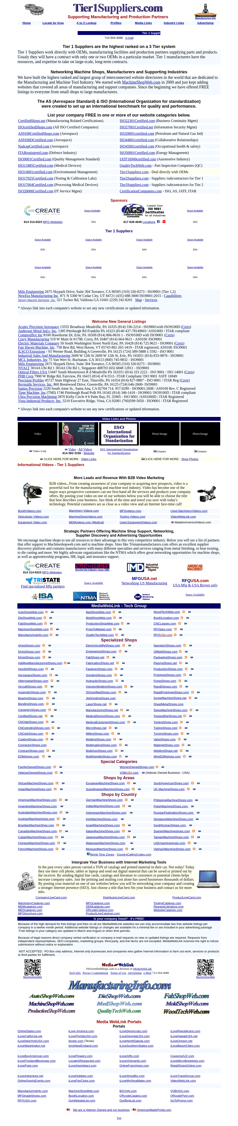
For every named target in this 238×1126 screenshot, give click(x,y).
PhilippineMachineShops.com (173, 800)
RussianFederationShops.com (173, 812)
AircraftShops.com (30, 686)
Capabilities (172, 296)
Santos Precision (30, 388)
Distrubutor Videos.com (33, 516)
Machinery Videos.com (84, 510)
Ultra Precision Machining (37, 397)
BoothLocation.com (166, 618)
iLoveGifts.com (129, 1056)
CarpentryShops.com (32, 710)
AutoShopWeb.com (31, 612)
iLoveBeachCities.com (185, 1045)
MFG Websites (53, 222)
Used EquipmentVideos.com (138, 522)
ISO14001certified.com (35, 172)
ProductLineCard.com (186, 897)
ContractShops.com (31, 750)
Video (72, 449)
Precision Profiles (31, 380)
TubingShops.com (165, 728)
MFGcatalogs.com (98, 903)
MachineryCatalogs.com (34, 903)
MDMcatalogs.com (30, 906)
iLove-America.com (81, 1031)
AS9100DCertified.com (35, 140)
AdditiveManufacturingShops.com (40, 663)
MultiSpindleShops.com (101, 756)
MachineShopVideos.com (86, 516)
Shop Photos (189, 459)
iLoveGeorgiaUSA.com (134, 1036)
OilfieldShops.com (165, 651)
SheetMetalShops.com (168, 704)
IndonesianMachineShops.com (106, 812)
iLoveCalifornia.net (30, 1036)
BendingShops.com (31, 704)
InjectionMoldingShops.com (104, 686)
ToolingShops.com (165, 722)
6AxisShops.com (29, 657)
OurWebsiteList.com (82, 1100)
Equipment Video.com (32, 522)
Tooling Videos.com (132, 516)
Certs (186, 327)
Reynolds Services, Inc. (35, 384)
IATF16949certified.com (138, 159)
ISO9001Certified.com (34, 159)
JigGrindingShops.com (101, 698)
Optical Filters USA (32, 372)
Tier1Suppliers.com (134, 172)
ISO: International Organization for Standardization (119, 451)
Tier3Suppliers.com (134, 185)
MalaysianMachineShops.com (105, 843)
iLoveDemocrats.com (133, 1031)
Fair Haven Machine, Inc (36, 347)
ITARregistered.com (33, 153)
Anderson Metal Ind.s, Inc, (37, 331)
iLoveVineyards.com (132, 1060)
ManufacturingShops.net (102, 710)
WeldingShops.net (165, 750)
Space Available (92, 210)
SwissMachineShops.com (170, 710)
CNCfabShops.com (30, 722)
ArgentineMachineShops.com (37, 806)
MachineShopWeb (32, 977)
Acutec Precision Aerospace (38, 327)
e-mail (129, 38)
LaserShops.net (96, 704)
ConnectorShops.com (32, 745)
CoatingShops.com (30, 739)
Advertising (135, 973)
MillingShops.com (97, 733)
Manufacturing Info (205, 18)
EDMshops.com (28, 756)
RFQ (162, 635)
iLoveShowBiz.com (132, 1076)
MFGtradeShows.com (32, 1095)
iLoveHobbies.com (81, 1076)
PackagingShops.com (167, 657)
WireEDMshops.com (166, 756)
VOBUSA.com (179, 1091)
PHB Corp (25, 376)
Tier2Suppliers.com (134, 178)
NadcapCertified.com (33, 146)
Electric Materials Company (38, 343)
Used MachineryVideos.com (189, 511)
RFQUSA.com (27, 1100)
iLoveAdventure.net (30, 1076)
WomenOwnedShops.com (137, 767)
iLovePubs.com (28, 1065)
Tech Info (75, 973)
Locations (149, 222)
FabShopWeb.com (30, 623)
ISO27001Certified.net (136, 127)
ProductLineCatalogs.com (103, 913)
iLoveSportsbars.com (82, 1065)
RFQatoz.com (162, 629)
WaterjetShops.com (166, 745)
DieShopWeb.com (30, 618)
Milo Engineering (31, 292)
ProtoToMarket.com (99, 629)
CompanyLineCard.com (51, 897)
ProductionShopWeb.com (102, 623)
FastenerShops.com (99, 669)
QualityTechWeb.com (135, 165)
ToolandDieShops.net (167, 716)
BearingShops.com (30, 698)
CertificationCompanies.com (141, 191)
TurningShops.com (165, 733)
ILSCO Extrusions (31, 351)
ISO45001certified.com (137, 146)
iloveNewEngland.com (83, 1045)
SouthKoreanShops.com (170, 825)
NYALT (24, 368)
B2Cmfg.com (128, 1091)
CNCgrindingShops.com (34, 728)
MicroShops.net (96, 728)
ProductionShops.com (167, 669)
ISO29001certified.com (137, 133)
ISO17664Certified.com (35, 185)
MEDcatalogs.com (30, 910)
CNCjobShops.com (30, 733)
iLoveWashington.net (31, 1045)
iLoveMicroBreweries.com (187, 1060)
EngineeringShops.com (101, 651)
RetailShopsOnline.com (185, 1065)
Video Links (88, 459)
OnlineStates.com (29, 1031)
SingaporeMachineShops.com (173, 819)
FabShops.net (95, 657)
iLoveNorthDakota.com (134, 1041)
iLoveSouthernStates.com (136, 1045)
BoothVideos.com (29, 511)
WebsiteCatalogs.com (167, 910)
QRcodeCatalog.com (100, 910)
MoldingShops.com (98, 739)
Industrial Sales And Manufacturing (44, 356)
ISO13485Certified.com (35, 165)
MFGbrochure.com (30, 913)
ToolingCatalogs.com (167, 903)
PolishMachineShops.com (170, 806)
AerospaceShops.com (32, 675)
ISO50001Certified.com (137, 153)
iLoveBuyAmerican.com (33, 1056)
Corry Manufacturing (33, 339)
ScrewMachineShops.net (169, 698)
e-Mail (147, 973)
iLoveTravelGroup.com (185, 1076)
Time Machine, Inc (32, 393)
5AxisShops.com (29, 651)
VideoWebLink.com (183, 516)
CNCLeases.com (164, 623)
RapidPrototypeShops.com (171, 692)
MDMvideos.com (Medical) (86, 522)
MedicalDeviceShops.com (103, 716)
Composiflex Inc (30, 335)
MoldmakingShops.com (101, 745)
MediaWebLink (142, 968)
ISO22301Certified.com (137, 121)
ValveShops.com (164, 739)
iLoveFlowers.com (81, 1056)
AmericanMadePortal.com (154, 1110)
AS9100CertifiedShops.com (38, 133)
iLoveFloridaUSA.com (83, 1036)
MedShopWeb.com (98, 612)
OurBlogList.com (130, 1100)
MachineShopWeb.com (141, 82)
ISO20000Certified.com (35, 191)
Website (89, 453)
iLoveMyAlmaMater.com (135, 1080)
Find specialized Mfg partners (43, 586)
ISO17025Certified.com (35, 178)
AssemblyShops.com (32, 692)
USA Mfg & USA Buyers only (195, 585)
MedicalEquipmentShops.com (105, 722)
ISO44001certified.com (137, 140)
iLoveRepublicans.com (185, 1031)
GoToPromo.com (181, 1100)
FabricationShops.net (100, 663)
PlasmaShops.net (165, 663)
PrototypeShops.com (167, 675)
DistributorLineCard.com (119, 897)
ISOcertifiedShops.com (35, 127)
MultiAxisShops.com (99, 750)
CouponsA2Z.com (182, 1056)
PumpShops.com (164, 681)
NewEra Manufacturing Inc (38, 296)
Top (119, 1118)
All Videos (85, 449)
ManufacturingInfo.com (33, 635)
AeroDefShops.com (31, 669)
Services (151, 300)
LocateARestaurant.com (84, 1060)
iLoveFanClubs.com (82, 1080)
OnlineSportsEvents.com (34, 1080)
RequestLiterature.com (168, 906)
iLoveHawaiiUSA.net (184, 1036)
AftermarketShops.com (33, 681)
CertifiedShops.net (31, 121)
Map (138, 300)
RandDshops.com (165, 686)
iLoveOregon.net (181, 1041)
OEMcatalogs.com (98, 906)
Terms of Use (118, 973)
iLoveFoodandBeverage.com (37, 1060)
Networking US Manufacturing (144, 583)
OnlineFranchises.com (134, 1065)
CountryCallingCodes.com (134, 854)
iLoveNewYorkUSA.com (33, 1041)
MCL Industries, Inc (33, 360)
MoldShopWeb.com (99, 618)
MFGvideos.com (130, 511)
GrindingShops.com (99, 675)
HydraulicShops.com (99, 681)
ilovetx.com (76, 1041)
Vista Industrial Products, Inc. (40, 401)
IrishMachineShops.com (102, 819)
